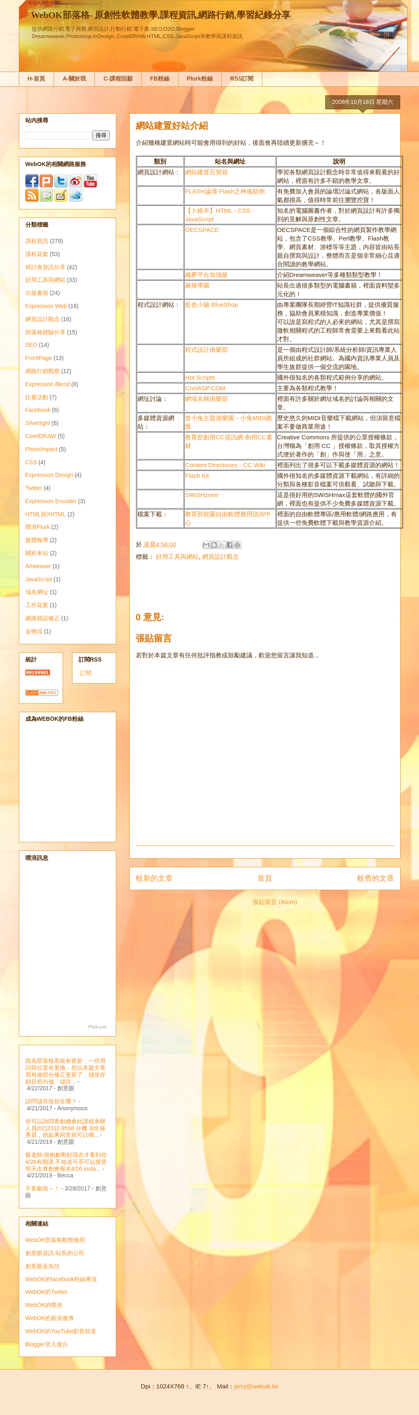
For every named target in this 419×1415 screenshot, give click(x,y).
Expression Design (49, 475)
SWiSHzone (201, 494)
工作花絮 (36, 605)
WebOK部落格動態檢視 (55, 1240)
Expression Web (46, 306)
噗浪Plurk (37, 527)
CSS (31, 462)
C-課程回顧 (118, 78)
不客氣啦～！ (42, 1188)
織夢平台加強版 (206, 274)
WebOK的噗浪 (44, 1305)
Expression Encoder (51, 501)
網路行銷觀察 (42, 371)
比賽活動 (36, 397)
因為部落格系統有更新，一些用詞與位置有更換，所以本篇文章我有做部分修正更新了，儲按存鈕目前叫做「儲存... (65, 1070)
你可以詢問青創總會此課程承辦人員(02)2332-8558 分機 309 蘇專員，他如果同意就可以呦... (65, 1128)
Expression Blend (47, 384)
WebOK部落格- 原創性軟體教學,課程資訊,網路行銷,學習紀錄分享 (161, 15)
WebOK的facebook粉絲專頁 (61, 1279)
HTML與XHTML (45, 514)
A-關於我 (74, 78)
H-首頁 (36, 78)
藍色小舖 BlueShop (211, 304)
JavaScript (38, 579)
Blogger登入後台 (46, 1344)
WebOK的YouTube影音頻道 (61, 1331)
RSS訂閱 (242, 78)
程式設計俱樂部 (206, 349)
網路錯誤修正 (42, 618)
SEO (31, 345)
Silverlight (37, 423)
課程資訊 (36, 241)
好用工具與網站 (177, 556)
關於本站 (36, 553)
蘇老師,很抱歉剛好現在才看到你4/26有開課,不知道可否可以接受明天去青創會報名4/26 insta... (66, 1162)
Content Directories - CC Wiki (225, 464)
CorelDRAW (40, 436)
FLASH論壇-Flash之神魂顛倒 (225, 191)
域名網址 (36, 592)
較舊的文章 (375, 878)
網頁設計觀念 (220, 556)
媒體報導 (36, 540)
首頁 (264, 878)
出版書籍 (36, 293)
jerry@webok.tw (256, 1386)
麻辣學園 (197, 285)
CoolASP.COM (205, 388)
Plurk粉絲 (200, 78)
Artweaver (38, 566)
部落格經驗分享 (45, 332)
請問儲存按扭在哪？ (51, 1101)
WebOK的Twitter (46, 1292)
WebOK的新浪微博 (49, 1318)
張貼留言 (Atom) (274, 901)
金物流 (34, 631)
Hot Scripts (200, 377)
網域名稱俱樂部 (206, 398)
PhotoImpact (41, 449)
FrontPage (38, 358)
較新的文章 (154, 878)
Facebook (37, 410)
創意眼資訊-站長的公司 (55, 1253)
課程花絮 (36, 254)
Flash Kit (197, 475)
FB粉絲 (159, 78)
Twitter (33, 488)
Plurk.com (97, 1027)
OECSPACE (202, 229)
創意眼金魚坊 (42, 1266)
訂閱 (85, 673)
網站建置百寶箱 (206, 172)
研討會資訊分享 (45, 267)
